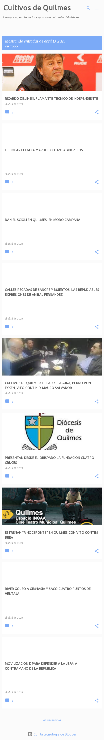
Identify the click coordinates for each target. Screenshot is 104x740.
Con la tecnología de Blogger (52, 734)
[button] (96, 112)
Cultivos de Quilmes (37, 7)
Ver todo (11, 46)
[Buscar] (88, 8)
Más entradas (52, 720)
